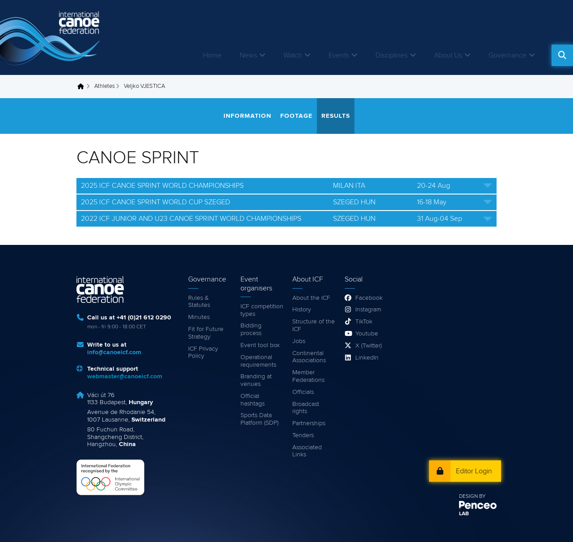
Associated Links (307, 451)
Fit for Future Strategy (205, 333)
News (248, 55)
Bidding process (250, 329)
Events (339, 55)
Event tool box (260, 345)
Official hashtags (252, 400)
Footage (296, 116)
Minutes (199, 317)
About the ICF (311, 298)
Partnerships (308, 423)
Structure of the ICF (313, 325)
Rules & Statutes (199, 302)
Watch (292, 55)
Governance (508, 55)
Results (335, 116)
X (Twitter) (368, 346)
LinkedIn (367, 358)
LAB (464, 514)
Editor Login (474, 471)
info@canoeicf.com (114, 352)
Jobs (298, 341)
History (301, 309)
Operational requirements (258, 361)
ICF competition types (261, 310)
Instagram (368, 309)
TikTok (363, 322)
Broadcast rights (305, 408)
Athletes (104, 86)
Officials (303, 392)
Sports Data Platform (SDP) (259, 419)
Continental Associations (309, 357)
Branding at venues (256, 380)
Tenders (303, 435)
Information (247, 116)
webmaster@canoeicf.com (124, 376)
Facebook (369, 298)
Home (212, 55)
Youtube (366, 334)
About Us (448, 55)
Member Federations (308, 376)
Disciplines (391, 55)
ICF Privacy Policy (203, 353)
